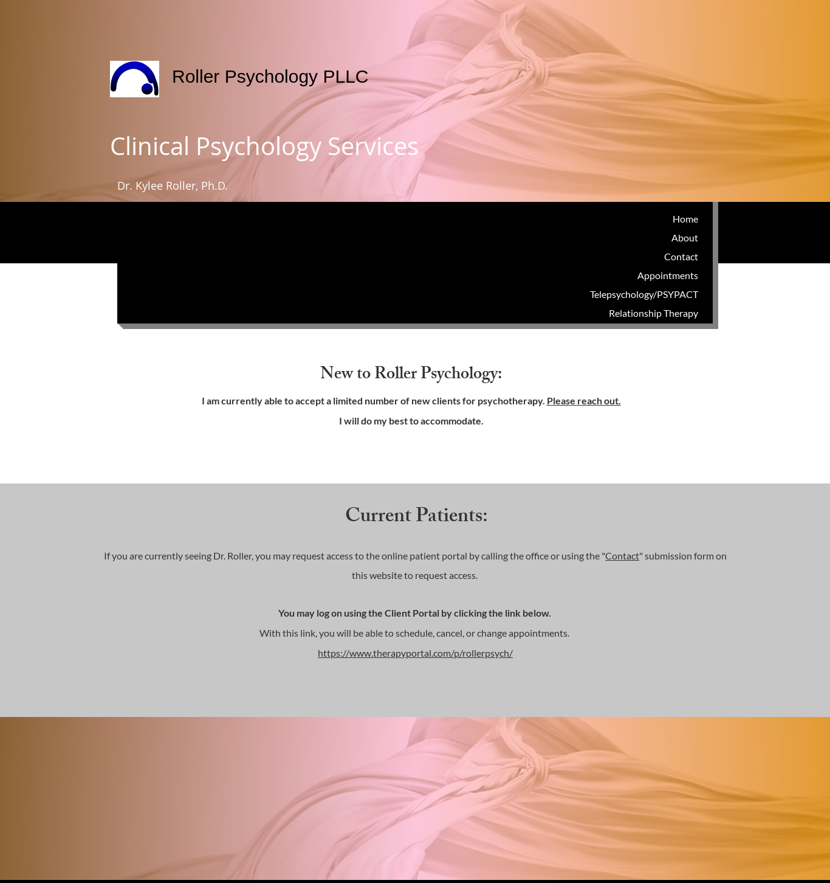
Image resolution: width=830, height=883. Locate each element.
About (684, 237)
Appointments (667, 275)
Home (685, 218)
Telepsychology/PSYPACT (644, 294)
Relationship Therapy (653, 313)
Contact (681, 256)
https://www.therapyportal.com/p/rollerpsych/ (415, 653)
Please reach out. (584, 400)
